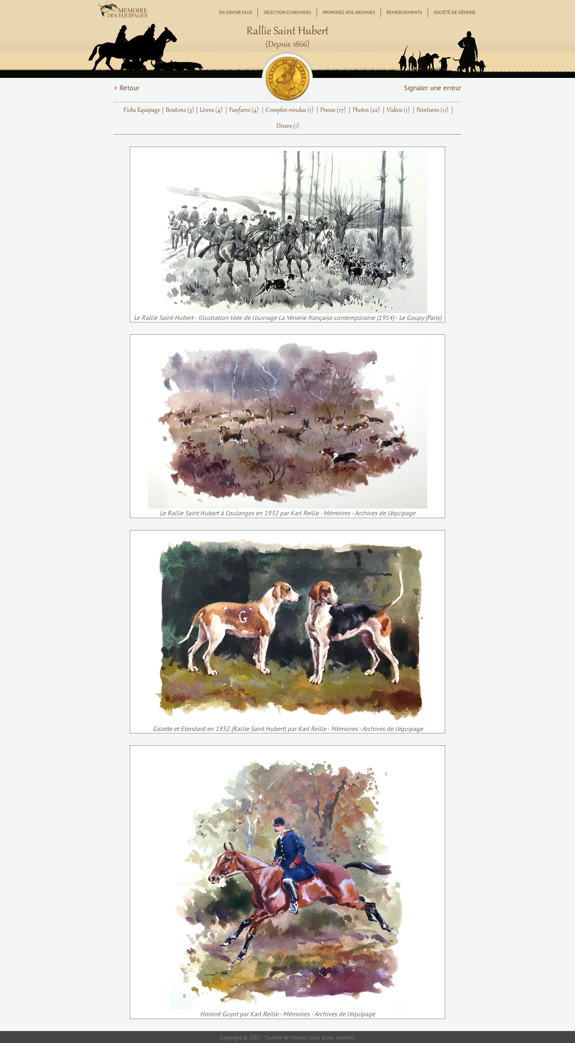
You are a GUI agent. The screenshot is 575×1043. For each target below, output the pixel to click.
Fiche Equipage (141, 110)
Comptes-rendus (289, 110)
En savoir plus (235, 12)
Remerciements (404, 12)
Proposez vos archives (349, 12)
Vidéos (398, 110)
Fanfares (244, 110)
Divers (287, 126)
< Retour (126, 87)
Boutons (180, 110)
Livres (211, 110)
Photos (366, 110)
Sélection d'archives (287, 12)
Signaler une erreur (432, 87)
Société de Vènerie (455, 12)
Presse (333, 110)
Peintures (432, 110)
